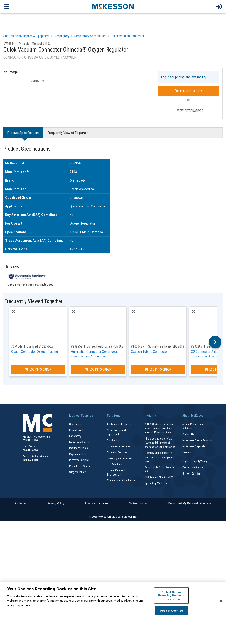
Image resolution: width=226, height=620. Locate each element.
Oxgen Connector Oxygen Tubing (34, 351)
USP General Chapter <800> (160, 477)
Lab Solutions (114, 464)
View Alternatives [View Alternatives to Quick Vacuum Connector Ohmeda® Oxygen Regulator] (188, 111)
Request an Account (193, 467)
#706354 (9, 43)
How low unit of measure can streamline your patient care (160, 457)
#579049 (16, 346)
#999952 (76, 346)
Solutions (113, 415)
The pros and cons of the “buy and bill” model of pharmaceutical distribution (160, 443)
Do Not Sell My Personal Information (190, 503)
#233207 (196, 346)
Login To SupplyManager (196, 461)
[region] (113, 601)
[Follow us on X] (193, 474)
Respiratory (62, 36)
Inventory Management (119, 458)
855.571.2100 (30, 440)
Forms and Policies (96, 503)
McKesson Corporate (193, 446)
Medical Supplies (81, 415)
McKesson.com (138, 503)
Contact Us (188, 434)
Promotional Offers (79, 466)
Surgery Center (77, 472)
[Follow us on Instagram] (188, 474)
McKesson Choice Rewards (197, 440)
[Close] (221, 601)
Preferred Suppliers (80, 460)
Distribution (113, 440)
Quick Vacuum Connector (128, 36)
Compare (38, 81)
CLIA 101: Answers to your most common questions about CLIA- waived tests (159, 428)
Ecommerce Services (118, 446)
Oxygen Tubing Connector (149, 351)
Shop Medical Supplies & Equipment (26, 36)
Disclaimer (20, 503)
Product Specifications (23, 133)
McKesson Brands (79, 442)
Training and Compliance (121, 480)
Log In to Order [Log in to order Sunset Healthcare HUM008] (98, 369)
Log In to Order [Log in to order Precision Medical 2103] (188, 91)
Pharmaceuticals (78, 448)
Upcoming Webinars (156, 483)
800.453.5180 (30, 460)
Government (75, 424)
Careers (186, 452)
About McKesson (193, 415)
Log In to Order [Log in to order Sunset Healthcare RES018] (158, 369)
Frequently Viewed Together (68, 133)
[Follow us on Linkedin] (198, 474)
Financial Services (117, 452)
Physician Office (78, 454)
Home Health (76, 430)
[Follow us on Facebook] (183, 474)
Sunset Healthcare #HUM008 (105, 346)
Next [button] (215, 342)
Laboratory (75, 436)
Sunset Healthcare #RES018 (166, 346)
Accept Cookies (171, 610)
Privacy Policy (55, 503)
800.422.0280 (30, 450)
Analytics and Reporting (120, 424)
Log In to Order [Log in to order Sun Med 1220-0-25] (38, 369)
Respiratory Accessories (90, 36)
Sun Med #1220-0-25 (40, 346)
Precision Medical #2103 (35, 43)
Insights (150, 415)
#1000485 (137, 346)
